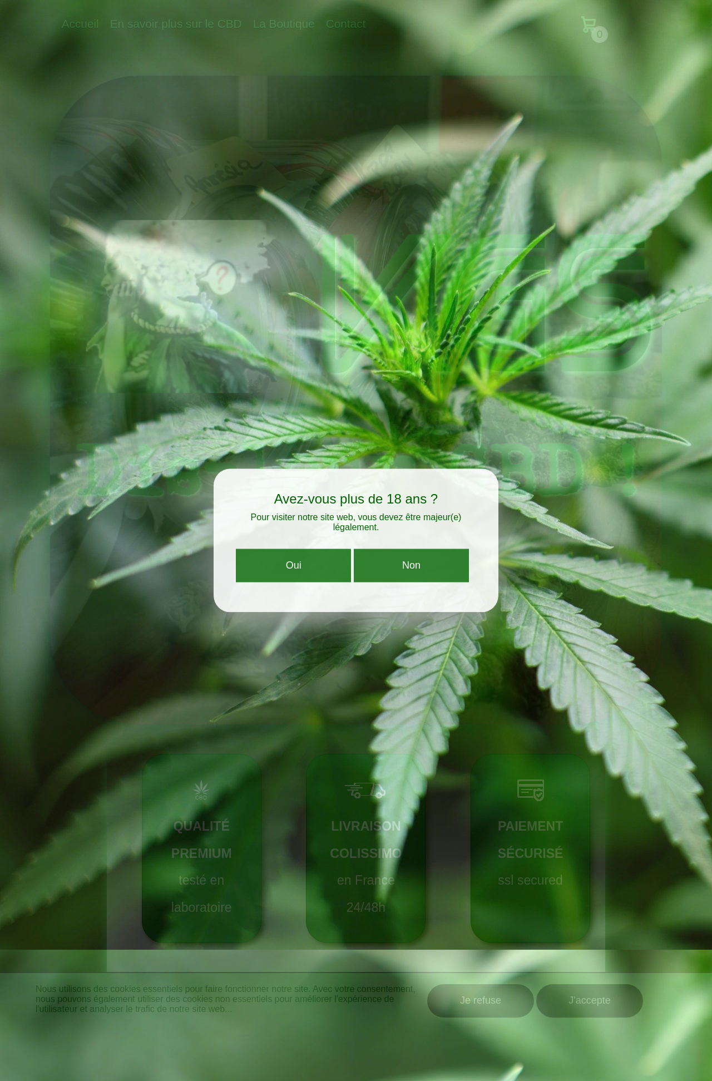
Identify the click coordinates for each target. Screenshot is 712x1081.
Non (411, 568)
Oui (293, 568)
